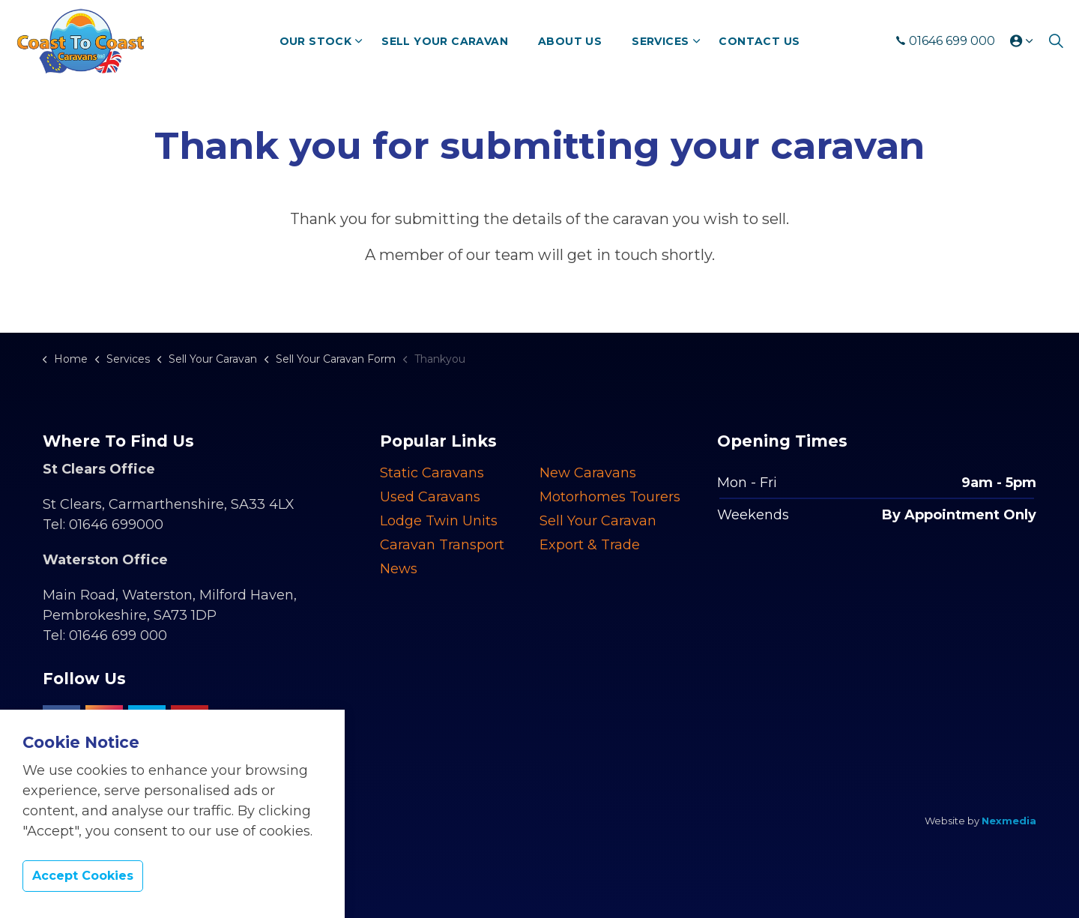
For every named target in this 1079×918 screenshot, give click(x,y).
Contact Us (759, 41)
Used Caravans (430, 497)
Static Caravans (432, 473)
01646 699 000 (945, 41)
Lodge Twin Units (439, 521)
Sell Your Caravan (444, 41)
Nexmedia (1009, 821)
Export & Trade (590, 545)
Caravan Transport (442, 545)
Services (660, 41)
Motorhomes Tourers (610, 497)
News (398, 569)
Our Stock (315, 41)
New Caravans (588, 473)
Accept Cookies (82, 877)
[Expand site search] (1056, 41)
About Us (570, 41)
